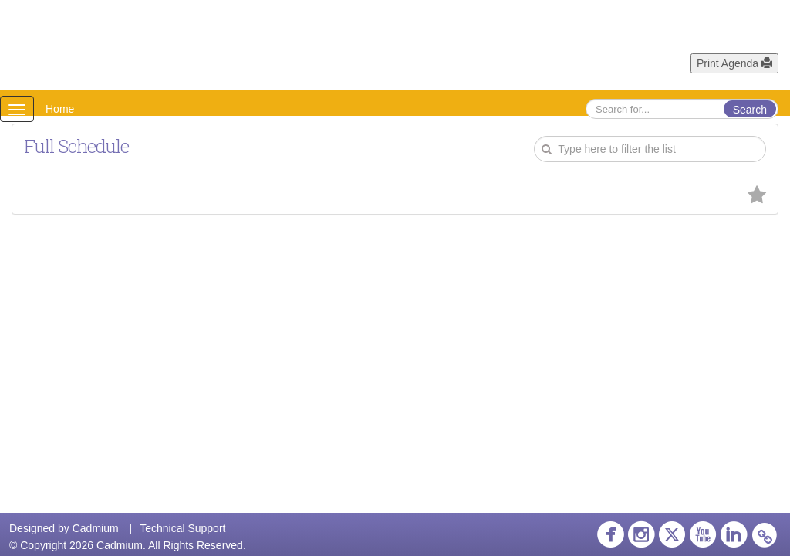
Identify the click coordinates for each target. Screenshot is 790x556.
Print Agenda (734, 63)
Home (60, 109)
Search (750, 109)
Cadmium (96, 528)
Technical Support (182, 528)
